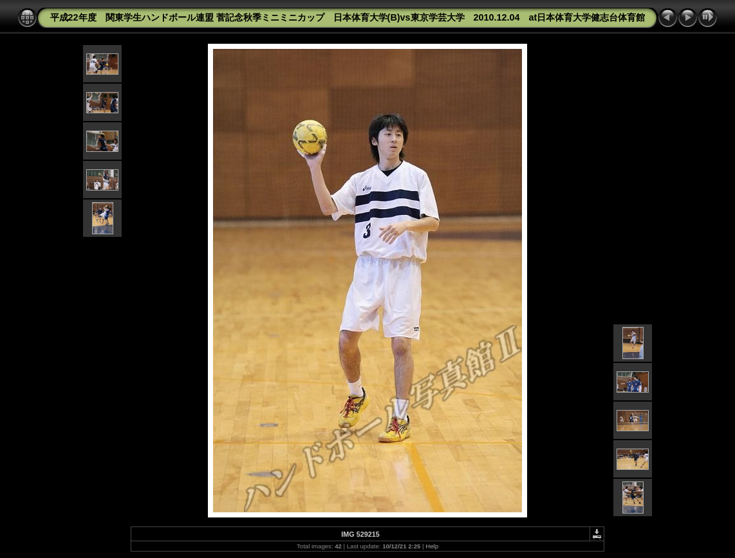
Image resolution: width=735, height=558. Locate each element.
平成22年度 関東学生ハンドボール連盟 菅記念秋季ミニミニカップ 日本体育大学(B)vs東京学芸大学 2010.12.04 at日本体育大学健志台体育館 (348, 17)
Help (431, 546)
